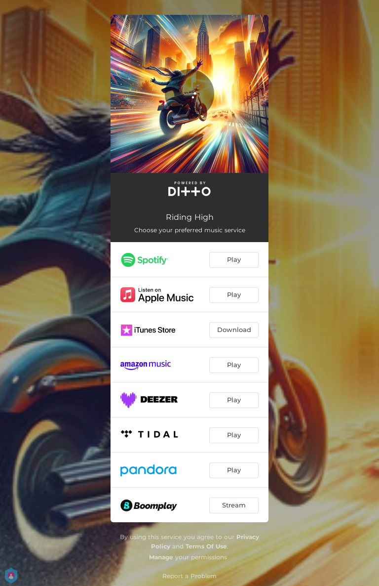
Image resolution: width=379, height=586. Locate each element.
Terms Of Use (206, 546)
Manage (161, 557)
